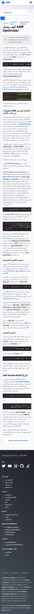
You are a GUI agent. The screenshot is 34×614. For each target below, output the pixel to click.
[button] (30, 2)
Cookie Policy (25, 573)
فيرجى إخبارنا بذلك (8, 299)
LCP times (10, 271)
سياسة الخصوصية (15, 573)
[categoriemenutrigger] (7, 18)
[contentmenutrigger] (16, 12)
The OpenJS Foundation (10, 527)
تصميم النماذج (7, 504)
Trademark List (8, 534)
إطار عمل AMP (8, 480)
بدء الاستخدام (7, 495)
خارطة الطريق (7, 519)
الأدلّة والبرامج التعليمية (13, 23)
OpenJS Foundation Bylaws (11, 529)
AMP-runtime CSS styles (11, 177)
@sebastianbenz (22, 440)
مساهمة (6, 517)
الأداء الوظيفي (7, 487)
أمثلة (5, 502)
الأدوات (6, 507)
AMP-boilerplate (25, 124)
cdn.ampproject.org (23, 605)
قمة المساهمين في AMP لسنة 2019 (13, 544)
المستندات (5, 23)
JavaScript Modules (23, 381)
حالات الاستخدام (8, 482)
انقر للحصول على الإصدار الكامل (13, 89)
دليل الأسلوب (7, 552)
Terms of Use (5, 573)
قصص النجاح (7, 485)
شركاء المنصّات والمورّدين (10, 514)
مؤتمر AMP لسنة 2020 (9, 542)
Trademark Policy (9, 532)
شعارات (6, 555)
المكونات (6, 500)
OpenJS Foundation (9, 577)
